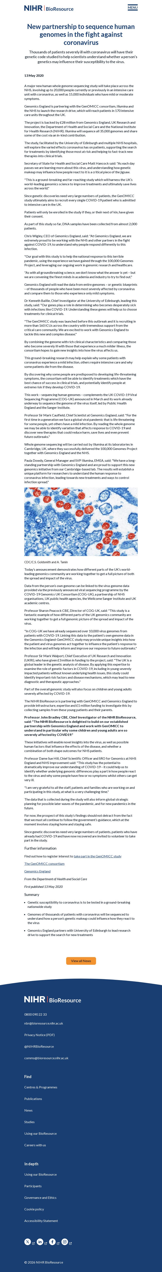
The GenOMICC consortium (44, 864)
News (28, 1110)
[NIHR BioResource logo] (48, 8)
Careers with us (35, 1145)
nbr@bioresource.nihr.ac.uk (43, 1023)
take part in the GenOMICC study (97, 856)
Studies (29, 1122)
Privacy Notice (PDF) (39, 1035)
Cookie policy (34, 1209)
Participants (33, 1186)
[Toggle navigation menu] (133, 7)
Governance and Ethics (40, 1197)
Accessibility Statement (41, 1221)
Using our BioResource (40, 1133)
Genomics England (37, 871)
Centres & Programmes (40, 1087)
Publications (33, 1099)
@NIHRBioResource (39, 1046)
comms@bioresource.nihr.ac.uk (46, 1058)
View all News (81, 961)
